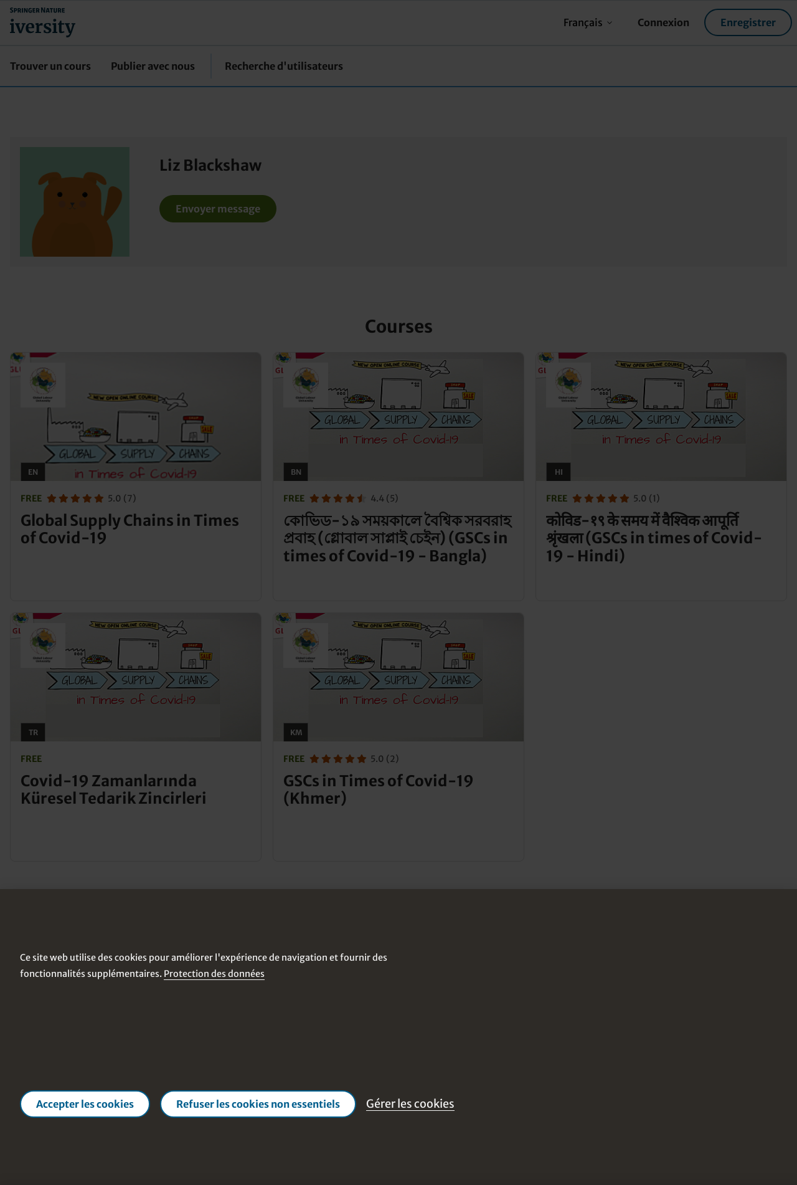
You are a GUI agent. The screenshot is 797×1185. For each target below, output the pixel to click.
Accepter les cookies (85, 1104)
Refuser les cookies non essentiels (258, 1104)
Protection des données (214, 973)
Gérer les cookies (410, 1104)
